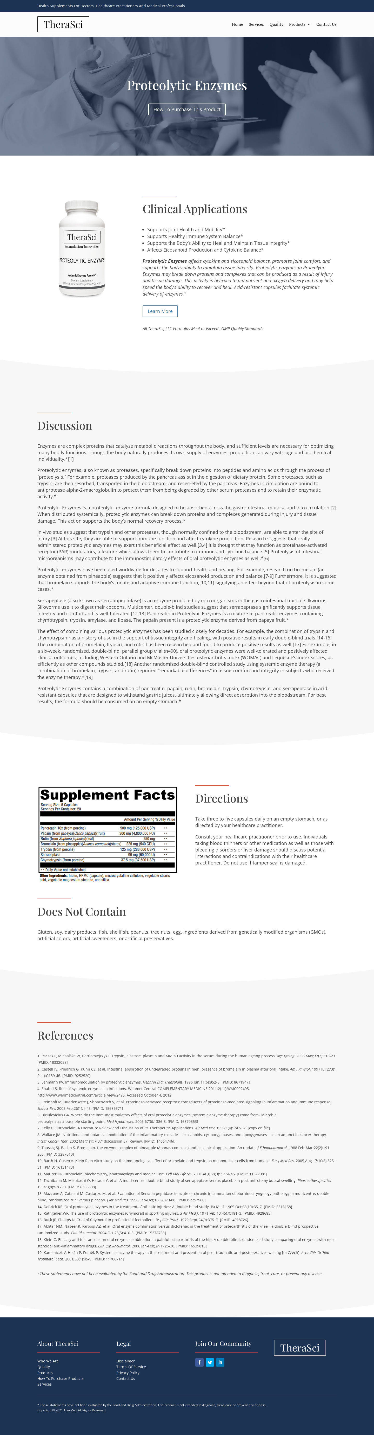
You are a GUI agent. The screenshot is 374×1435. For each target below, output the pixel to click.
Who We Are (48, 1361)
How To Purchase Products (60, 1378)
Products (297, 24)
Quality (276, 24)
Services (256, 24)
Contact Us (326, 24)
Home (237, 24)
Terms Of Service (131, 1366)
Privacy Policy (127, 1372)
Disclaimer (125, 1361)
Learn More (160, 311)
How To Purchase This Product (187, 109)
